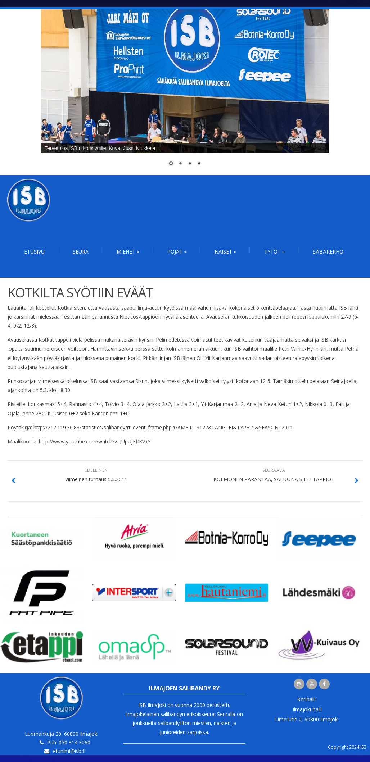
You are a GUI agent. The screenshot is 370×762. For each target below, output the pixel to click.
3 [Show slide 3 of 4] (190, 164)
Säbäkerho (328, 251)
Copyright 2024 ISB (347, 747)
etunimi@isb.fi (69, 751)
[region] (185, 92)
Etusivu (34, 251)
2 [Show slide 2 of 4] (180, 164)
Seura (81, 251)
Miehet (128, 251)
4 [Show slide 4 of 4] (199, 164)
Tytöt (274, 251)
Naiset (225, 251)
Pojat (176, 251)
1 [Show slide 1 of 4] (171, 164)
